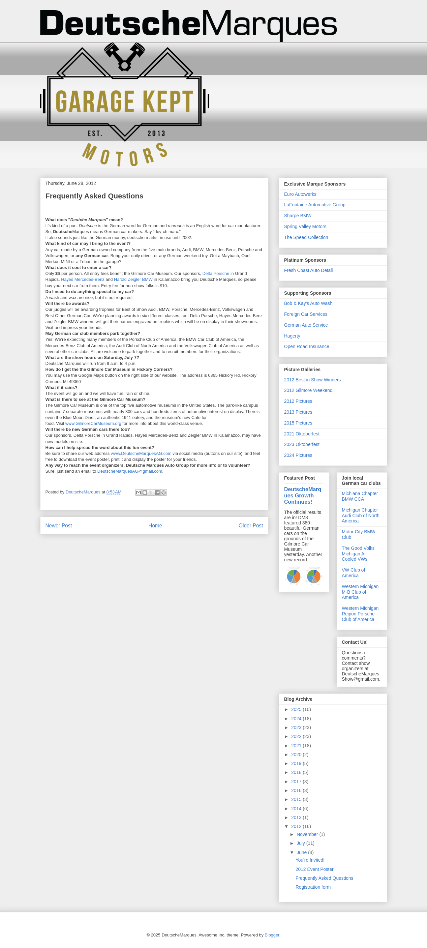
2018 (297, 772)
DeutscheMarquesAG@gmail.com (129, 471)
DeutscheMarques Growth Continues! (302, 495)
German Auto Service (306, 325)
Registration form (313, 887)
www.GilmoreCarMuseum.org (93, 423)
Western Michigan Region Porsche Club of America (360, 614)
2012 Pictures (298, 401)
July (301, 843)
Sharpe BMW (298, 215)
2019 (297, 763)
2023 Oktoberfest (302, 444)
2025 (297, 709)
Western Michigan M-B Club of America (360, 592)
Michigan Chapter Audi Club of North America (361, 515)
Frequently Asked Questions (324, 878)
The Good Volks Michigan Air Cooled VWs (358, 554)
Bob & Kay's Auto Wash (308, 303)
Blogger (272, 935)
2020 (297, 754)
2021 (297, 745)
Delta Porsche (215, 273)
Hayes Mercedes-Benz (83, 279)
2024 (297, 718)
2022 (297, 736)
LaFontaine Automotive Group (315, 204)
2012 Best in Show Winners (312, 379)
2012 (297, 826)
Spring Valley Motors (305, 226)
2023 (297, 727)
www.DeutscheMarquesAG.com (141, 453)
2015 (297, 799)
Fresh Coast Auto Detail (308, 270)
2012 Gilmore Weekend (308, 390)
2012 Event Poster (314, 869)
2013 (297, 817)
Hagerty (292, 336)
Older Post (251, 525)
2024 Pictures (298, 455)
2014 (297, 808)
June (302, 852)
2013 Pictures (298, 412)
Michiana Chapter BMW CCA (360, 496)
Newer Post (59, 525)
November (308, 834)
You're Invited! (309, 860)
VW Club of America (353, 572)
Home (155, 525)
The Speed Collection (306, 237)
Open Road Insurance (306, 346)
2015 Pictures (298, 423)
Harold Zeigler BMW (133, 279)
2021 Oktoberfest (302, 433)
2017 (297, 781)
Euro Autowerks (300, 194)
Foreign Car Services (306, 314)
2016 (297, 790)
